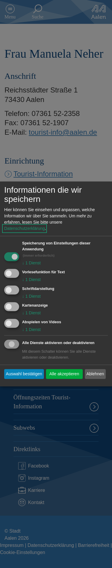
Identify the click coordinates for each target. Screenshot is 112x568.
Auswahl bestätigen (24, 373)
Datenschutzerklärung (24, 228)
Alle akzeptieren (64, 373)
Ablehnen (95, 373)
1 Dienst (31, 263)
